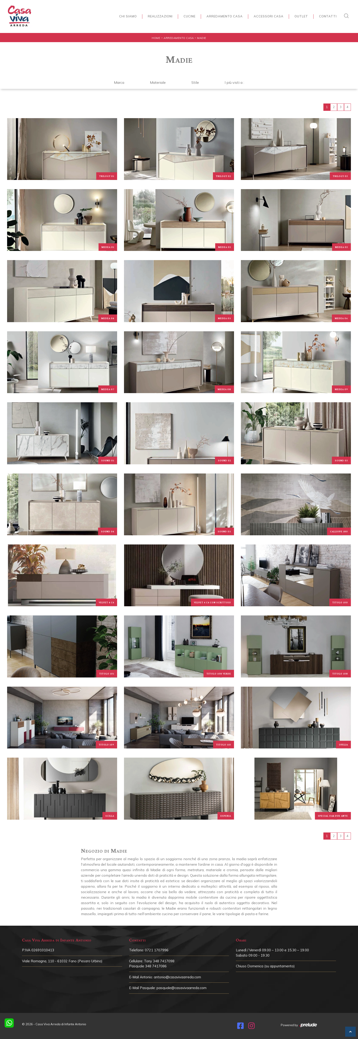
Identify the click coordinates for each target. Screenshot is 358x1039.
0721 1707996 (156, 950)
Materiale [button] (158, 82)
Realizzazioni (160, 16)
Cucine (190, 16)
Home (156, 38)
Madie (201, 38)
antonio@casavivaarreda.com (177, 977)
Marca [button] (119, 82)
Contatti (328, 16)
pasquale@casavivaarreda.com (182, 988)
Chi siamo (128, 16)
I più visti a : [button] (234, 82)
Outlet (301, 16)
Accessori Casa (269, 16)
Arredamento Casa (225, 16)
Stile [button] (195, 82)
